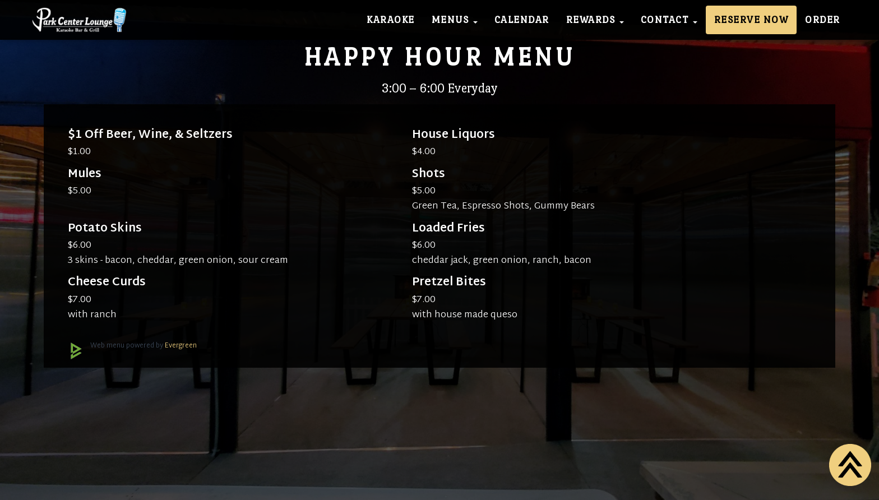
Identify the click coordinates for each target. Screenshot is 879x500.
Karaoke (391, 19)
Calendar (521, 19)
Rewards (595, 19)
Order (822, 19)
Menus (455, 19)
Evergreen (181, 346)
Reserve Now (751, 19)
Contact (669, 19)
